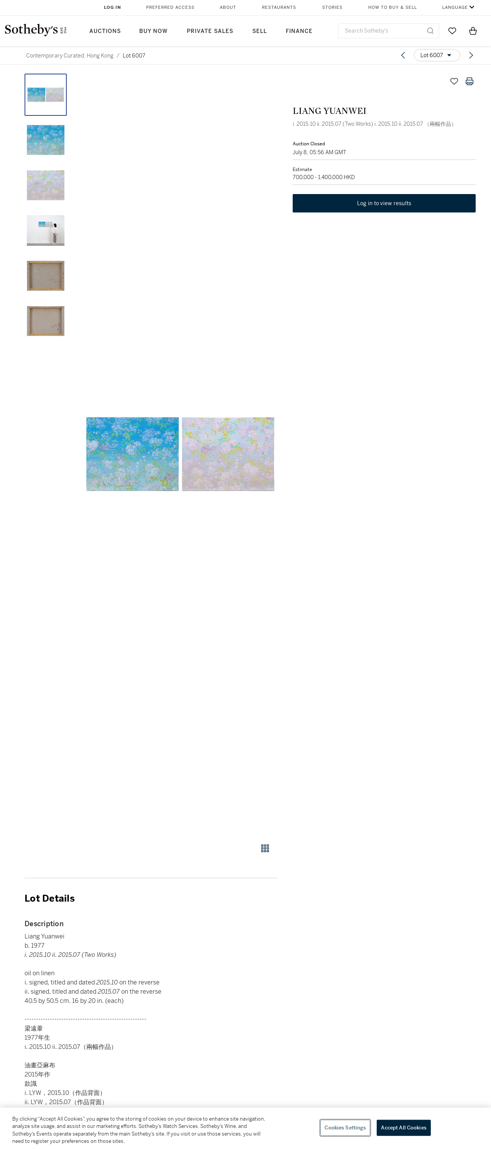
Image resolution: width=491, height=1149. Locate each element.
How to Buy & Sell (392, 7)
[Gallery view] (265, 848)
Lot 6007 (134, 55)
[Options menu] (437, 55)
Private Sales (210, 31)
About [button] (228, 7)
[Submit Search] (430, 31)
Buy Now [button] (153, 31)
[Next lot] (471, 55)
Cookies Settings (345, 1127)
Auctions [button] (105, 31)
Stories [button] (332, 7)
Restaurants (279, 7)
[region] (245, 1128)
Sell (259, 31)
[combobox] (388, 30)
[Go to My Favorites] (452, 30)
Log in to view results (384, 203)
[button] (180, 454)
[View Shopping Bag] (473, 30)
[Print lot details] (469, 81)
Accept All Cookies (403, 1127)
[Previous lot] (403, 55)
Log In (112, 7)
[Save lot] (454, 81)
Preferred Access (170, 7)
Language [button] (455, 7)
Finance (299, 31)
